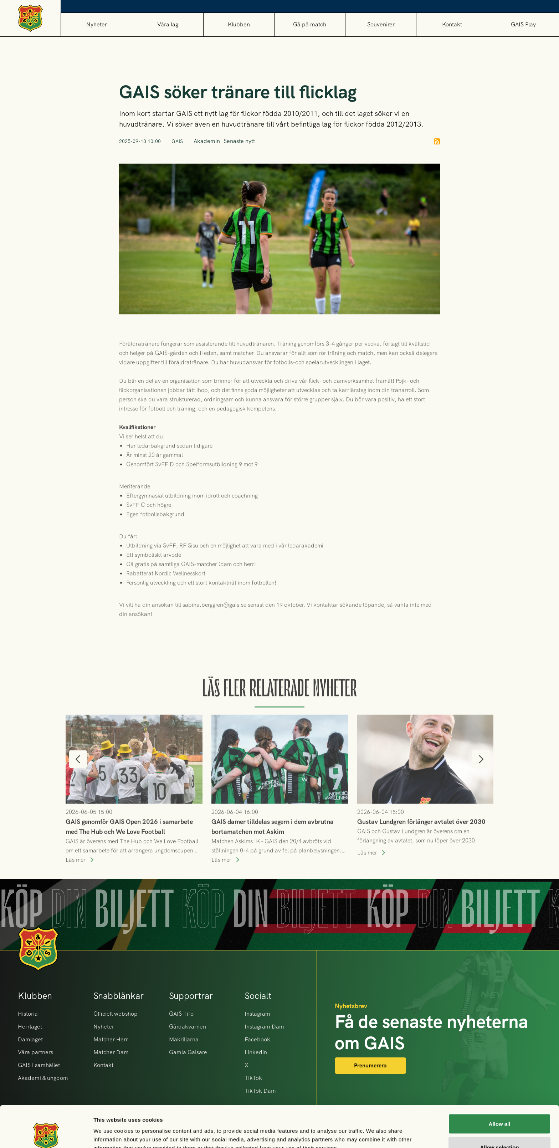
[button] (167, 24)
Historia (28, 1013)
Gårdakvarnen (187, 1026)
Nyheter (96, 24)
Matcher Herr (110, 1039)
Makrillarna (184, 1039)
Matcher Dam (111, 1052)
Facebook (257, 1039)
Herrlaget (30, 1026)
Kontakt (452, 24)
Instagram (257, 1013)
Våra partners (35, 1052)
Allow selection (499, 1106)
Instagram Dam (264, 1026)
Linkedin (256, 1052)
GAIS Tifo (181, 1013)
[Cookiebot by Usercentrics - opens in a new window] (46, 1134)
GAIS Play (523, 24)
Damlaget (30, 1039)
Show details (374, 1130)
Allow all (500, 1082)
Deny (499, 1129)
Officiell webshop (115, 1013)
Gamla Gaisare (188, 1052)
